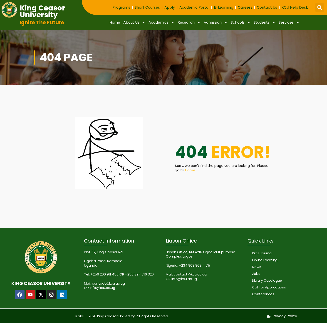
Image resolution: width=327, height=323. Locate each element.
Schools (240, 22)
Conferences (263, 294)
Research (189, 22)
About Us (134, 22)
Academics (161, 22)
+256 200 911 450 (105, 274)
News (256, 266)
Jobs (256, 273)
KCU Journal (262, 253)
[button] (319, 7)
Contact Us (267, 7)
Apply (169, 7)
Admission (216, 22)
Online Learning (264, 260)
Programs (121, 7)
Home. (190, 170)
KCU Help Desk (295, 7)
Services (289, 22)
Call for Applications (269, 287)
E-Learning (223, 7)
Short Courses (147, 7)
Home (114, 22)
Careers (245, 7)
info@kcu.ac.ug (102, 287)
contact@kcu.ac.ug (108, 283)
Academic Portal (194, 7)
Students (264, 22)
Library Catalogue (267, 280)
